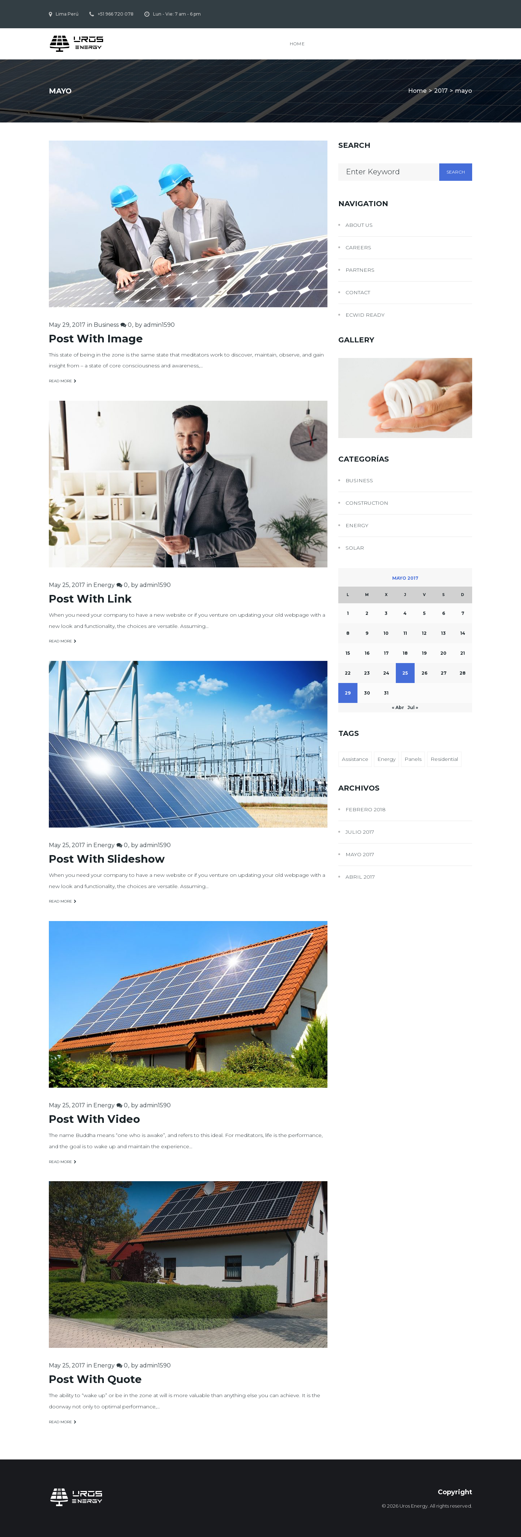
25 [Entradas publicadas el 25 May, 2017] (405, 673)
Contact (358, 292)
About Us (359, 225)
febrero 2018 (366, 809)
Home (297, 43)
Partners (360, 270)
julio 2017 (360, 832)
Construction (367, 503)
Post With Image (96, 338)
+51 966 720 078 (116, 14)
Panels (413, 759)
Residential (444, 759)
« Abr (398, 707)
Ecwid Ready (365, 315)
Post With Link (90, 598)
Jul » (412, 707)
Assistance (355, 759)
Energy (104, 585)
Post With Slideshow (107, 859)
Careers (358, 247)
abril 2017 (360, 877)
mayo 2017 (360, 854)
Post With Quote (95, 1379)
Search (455, 172)
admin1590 (159, 324)
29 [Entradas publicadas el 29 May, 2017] (348, 693)
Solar (355, 548)
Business (106, 324)
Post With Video (94, 1119)
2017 (441, 90)
